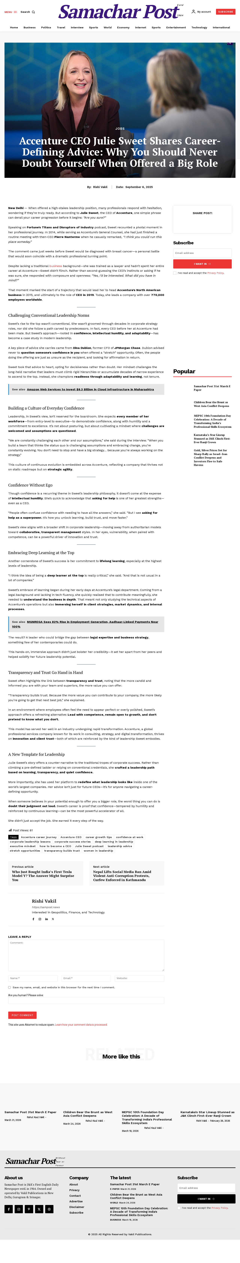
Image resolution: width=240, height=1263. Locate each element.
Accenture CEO (71, 837)
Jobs (120, 128)
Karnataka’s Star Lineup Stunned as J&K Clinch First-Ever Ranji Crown (212, 438)
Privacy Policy (215, 273)
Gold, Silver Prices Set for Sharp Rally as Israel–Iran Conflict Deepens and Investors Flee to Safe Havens (210, 457)
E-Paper (114, 1189)
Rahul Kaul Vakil (35, 1117)
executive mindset (23, 846)
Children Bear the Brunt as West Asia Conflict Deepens (211, 404)
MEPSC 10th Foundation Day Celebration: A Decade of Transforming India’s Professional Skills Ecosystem (212, 421)
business (55, 266)
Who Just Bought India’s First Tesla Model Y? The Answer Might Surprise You (43, 876)
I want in (202, 264)
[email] (202, 252)
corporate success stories (73, 841)
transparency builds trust (62, 850)
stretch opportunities (25, 850)
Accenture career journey (38, 837)
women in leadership (98, 850)
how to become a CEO (55, 846)
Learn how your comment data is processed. (81, 1024)
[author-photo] (15, 1116)
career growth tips (99, 837)
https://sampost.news (46, 907)
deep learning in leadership (114, 841)
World (114, 1202)
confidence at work (129, 837)
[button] (28, 12)
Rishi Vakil (100, 187)
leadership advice (120, 846)
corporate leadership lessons (30, 841)
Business (115, 1219)
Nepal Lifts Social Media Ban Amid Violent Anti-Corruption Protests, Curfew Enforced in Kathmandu (122, 876)
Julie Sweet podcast (89, 846)
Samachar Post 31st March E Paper (212, 388)
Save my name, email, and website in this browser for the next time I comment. (64, 987)
